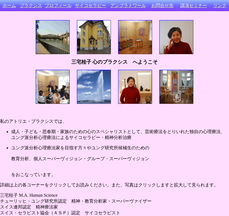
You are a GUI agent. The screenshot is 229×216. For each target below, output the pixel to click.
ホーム (9, 5)
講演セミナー (193, 5)
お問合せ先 (162, 5)
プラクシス (31, 5)
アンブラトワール (128, 5)
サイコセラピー (90, 5)
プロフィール (58, 5)
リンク (219, 5)
